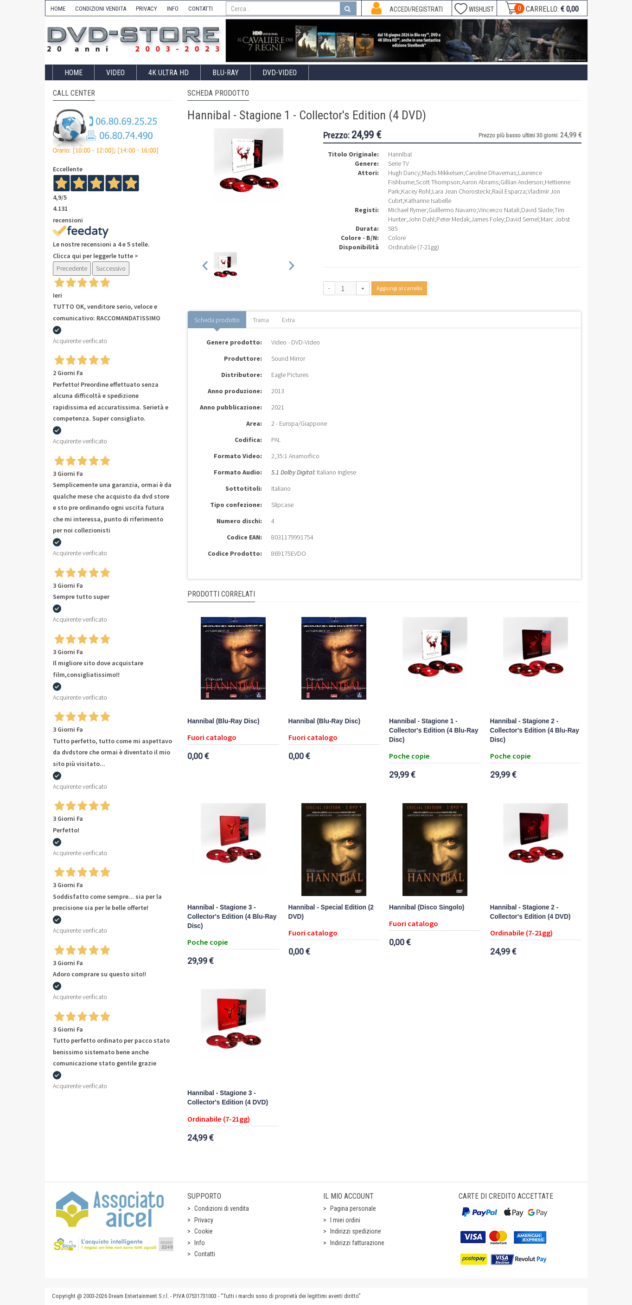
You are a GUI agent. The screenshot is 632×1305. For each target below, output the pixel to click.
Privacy (203, 1220)
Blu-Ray (225, 72)
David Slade (537, 210)
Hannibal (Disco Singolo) (426, 907)
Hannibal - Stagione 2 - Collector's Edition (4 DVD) (530, 912)
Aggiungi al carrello (399, 288)
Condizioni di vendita (221, 1208)
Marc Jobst (555, 219)
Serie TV (398, 163)
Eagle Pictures (289, 374)
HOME (58, 8)
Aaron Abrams (480, 182)
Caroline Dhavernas (490, 173)
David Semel (522, 219)
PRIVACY (146, 8)
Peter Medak (452, 219)
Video (115, 72)
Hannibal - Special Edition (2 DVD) (331, 912)
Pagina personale (353, 1208)
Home (73, 72)
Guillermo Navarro (452, 210)
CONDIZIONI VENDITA (100, 8)
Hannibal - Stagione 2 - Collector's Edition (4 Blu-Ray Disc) (534, 730)
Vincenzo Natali (498, 210)
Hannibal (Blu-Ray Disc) (223, 721)
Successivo (111, 268)
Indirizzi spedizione (355, 1231)
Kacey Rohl (415, 191)
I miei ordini (345, 1220)
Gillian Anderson (521, 182)
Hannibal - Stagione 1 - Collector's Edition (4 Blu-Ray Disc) (433, 730)
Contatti (204, 1254)
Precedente (72, 268)
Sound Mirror (288, 358)
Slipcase (282, 504)
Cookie (203, 1231)
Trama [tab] (261, 320)
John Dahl (421, 219)
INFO (173, 8)
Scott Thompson (438, 182)
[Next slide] (291, 267)
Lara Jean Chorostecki (461, 191)
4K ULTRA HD (168, 72)
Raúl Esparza (509, 191)
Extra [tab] (288, 320)
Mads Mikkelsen (442, 173)
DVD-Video (279, 72)
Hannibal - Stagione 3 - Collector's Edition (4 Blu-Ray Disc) (231, 916)
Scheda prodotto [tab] (217, 320)
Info (199, 1243)
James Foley (487, 219)
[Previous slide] (206, 267)
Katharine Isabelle (427, 200)
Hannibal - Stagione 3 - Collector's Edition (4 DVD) (227, 1098)
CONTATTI (200, 8)
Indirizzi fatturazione (357, 1243)
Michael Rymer (407, 210)
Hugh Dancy (404, 173)
